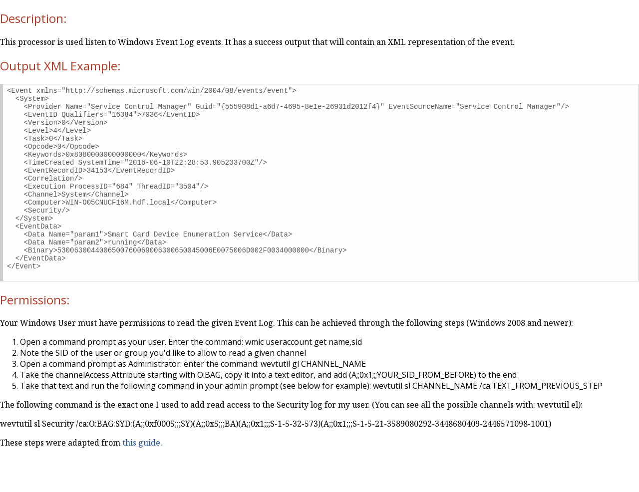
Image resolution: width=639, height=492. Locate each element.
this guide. (142, 478)
